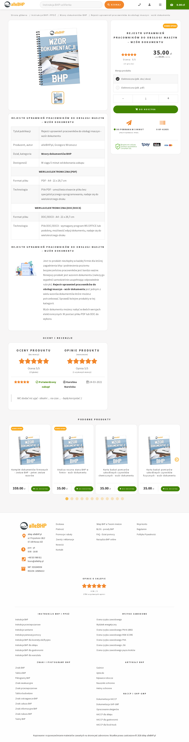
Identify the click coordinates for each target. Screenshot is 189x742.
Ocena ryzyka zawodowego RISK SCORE (114, 634)
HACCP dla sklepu (104, 714)
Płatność (60, 529)
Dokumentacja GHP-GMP (107, 704)
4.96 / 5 (94, 591)
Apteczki (100, 673)
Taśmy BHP (20, 719)
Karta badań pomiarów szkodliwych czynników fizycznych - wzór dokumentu (159, 472)
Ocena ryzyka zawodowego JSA (111, 645)
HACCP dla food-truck (106, 724)
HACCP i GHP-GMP (134, 693)
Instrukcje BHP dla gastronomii (29, 650)
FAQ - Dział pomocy (105, 534)
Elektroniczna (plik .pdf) (132, 87)
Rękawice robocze (104, 678)
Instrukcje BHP (21, 619)
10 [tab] (112, 499)
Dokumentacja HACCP (106, 699)
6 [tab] (92, 499)
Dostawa (60, 524)
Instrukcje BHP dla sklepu (26, 645)
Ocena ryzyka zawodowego (109, 619)
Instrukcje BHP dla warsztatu (28, 655)
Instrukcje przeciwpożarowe (27, 624)
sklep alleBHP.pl (149, 735)
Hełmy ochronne (104, 688)
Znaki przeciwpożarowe (26, 688)
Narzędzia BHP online (106, 539)
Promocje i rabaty (64, 534)
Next (176, 459)
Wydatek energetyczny (106, 624)
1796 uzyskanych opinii (94, 594)
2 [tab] (72, 499)
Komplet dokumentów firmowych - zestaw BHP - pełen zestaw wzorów (29, 472)
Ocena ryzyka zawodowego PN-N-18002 (114, 629)
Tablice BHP (20, 673)
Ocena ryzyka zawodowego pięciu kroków (115, 650)
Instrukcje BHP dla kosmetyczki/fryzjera (32, 640)
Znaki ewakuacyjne (24, 683)
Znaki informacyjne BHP (26, 708)
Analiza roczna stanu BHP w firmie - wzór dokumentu (72, 471)
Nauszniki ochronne (105, 683)
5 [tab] (87, 499)
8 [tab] (102, 499)
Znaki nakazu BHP (23, 714)
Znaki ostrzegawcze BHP (26, 698)
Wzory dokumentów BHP (56, 153)
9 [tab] (107, 499)
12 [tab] (122, 499)
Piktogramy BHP (22, 678)
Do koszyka (145, 109)
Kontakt (59, 549)
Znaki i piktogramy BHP (53, 662)
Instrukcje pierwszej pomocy (28, 634)
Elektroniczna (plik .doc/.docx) (136, 79)
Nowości (60, 544)
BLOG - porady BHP (105, 529)
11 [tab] (117, 499)
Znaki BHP (20, 667)
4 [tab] (82, 499)
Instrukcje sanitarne (24, 629)
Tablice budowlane (23, 693)
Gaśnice (100, 667)
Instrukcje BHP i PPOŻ (54, 614)
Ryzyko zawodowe (134, 614)
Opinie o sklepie (94, 578)
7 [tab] (97, 499)
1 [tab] (66, 499)
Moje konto (142, 524)
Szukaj (114, 4)
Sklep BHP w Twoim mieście (109, 524)
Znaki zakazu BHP (23, 703)
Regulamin (142, 529)
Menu (160, 4)
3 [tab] (77, 499)
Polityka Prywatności (146, 534)
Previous (13, 459)
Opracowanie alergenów (107, 709)
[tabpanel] (30, 459)
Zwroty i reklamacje (65, 539)
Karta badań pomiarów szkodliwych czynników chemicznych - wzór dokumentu (116, 472)
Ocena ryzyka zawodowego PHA (111, 640)
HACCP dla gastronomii (107, 719)
